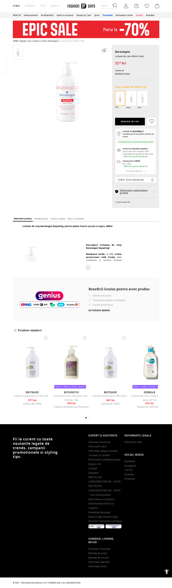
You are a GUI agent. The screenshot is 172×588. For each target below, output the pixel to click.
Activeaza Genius (99, 310)
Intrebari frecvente (99, 442)
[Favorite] (146, 6)
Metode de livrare (98, 557)
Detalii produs (41, 218)
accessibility (167, 571)
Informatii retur (97, 446)
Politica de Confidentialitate (104, 459)
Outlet (139, 15)
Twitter (3, 68)
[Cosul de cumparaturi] (156, 6)
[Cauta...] (109, 6)
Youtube (129, 474)
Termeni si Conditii (99, 455)
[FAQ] (136, 6)
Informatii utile (133, 442)
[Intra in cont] (126, 6)
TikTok (128, 470)
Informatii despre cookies (103, 451)
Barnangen (122, 51)
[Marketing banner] (86, 28)
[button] (88, 268)
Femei (16, 5)
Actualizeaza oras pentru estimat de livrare (138, 135)
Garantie (93, 473)
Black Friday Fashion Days (103, 516)
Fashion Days (122, 73)
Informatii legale (137, 435)
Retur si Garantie (75, 218)
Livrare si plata (58, 218)
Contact (92, 468)
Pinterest (129, 478)
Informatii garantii (99, 562)
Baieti (55, 5)
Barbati (30, 5)
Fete (43, 5)
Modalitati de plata (99, 512)
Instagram (130, 465)
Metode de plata (97, 553)
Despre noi (94, 464)
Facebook (129, 461)
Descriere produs (23, 218)
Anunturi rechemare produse (105, 521)
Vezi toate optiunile (134, 171)
